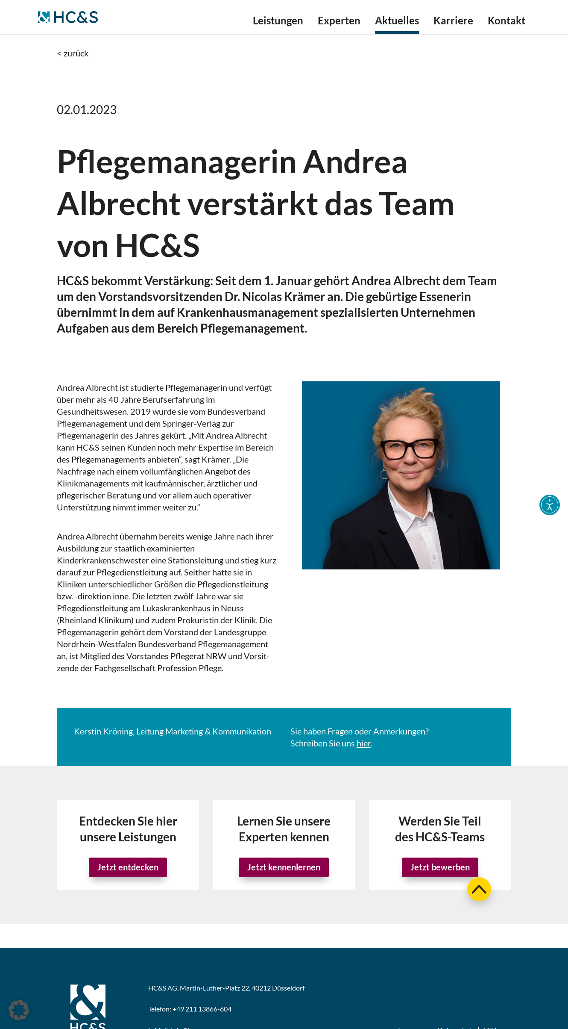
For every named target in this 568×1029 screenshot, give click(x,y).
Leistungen (278, 22)
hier (364, 743)
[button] (19, 1010)
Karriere (453, 22)
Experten (339, 22)
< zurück (72, 53)
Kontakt (506, 22)
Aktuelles (397, 22)
